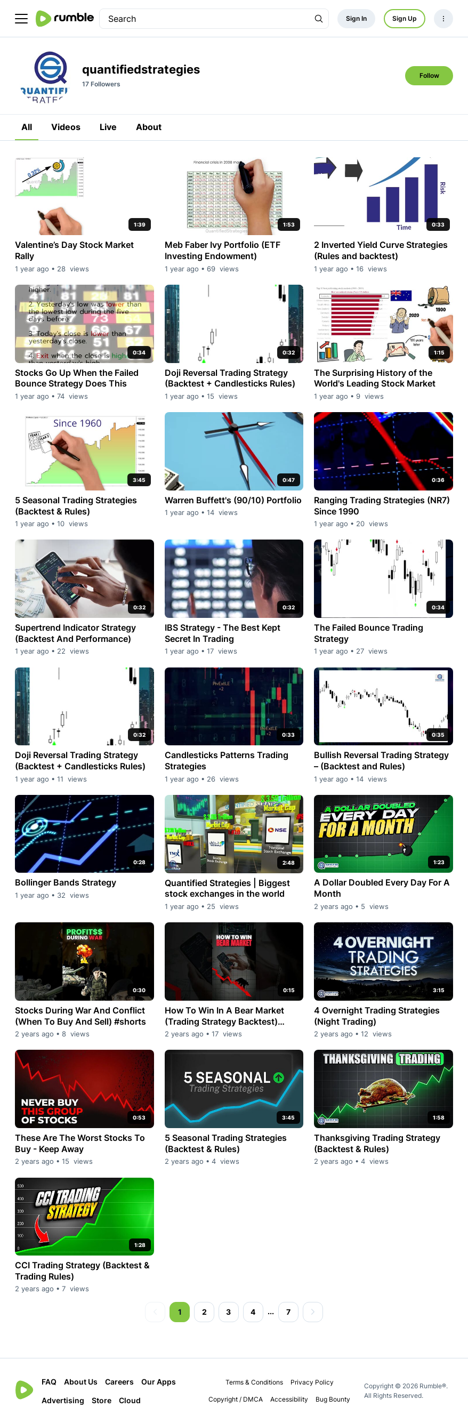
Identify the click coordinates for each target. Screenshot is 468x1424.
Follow (429, 75)
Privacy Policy (312, 1382)
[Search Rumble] (318, 18)
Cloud (130, 1400)
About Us (81, 1381)
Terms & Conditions (254, 1382)
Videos (65, 127)
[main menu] (21, 19)
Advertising (63, 1400)
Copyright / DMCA (235, 1399)
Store (101, 1400)
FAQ (49, 1381)
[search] (204, 18)
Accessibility (289, 1399)
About (149, 127)
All (26, 127)
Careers (119, 1381)
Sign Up (404, 18)
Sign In (356, 18)
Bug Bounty (333, 1399)
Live (108, 127)
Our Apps (158, 1381)
